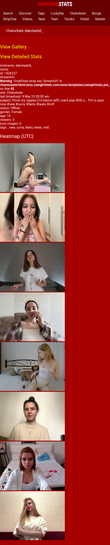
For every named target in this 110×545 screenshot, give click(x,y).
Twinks (69, 19)
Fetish (84, 19)
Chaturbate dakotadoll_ (24, 31)
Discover (25, 13)
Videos (27, 19)
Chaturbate (78, 13)
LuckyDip (57, 13)
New (41, 19)
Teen (54, 19)
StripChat (9, 19)
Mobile (100, 19)
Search (8, 13)
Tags (41, 13)
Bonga (96, 13)
